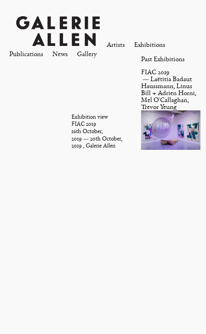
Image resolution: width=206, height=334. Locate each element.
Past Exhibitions (163, 59)
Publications (26, 54)
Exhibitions (149, 44)
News (60, 54)
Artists (116, 44)
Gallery (87, 54)
